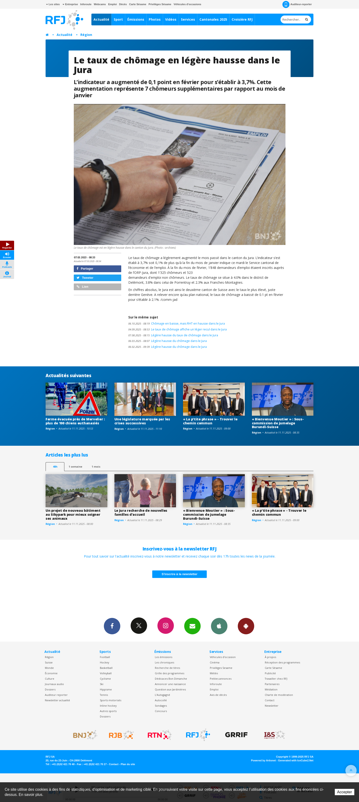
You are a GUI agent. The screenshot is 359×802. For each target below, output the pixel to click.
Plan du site (128, 764)
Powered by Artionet (263, 760)
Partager (85, 268)
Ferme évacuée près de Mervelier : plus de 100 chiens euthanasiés (75, 421)
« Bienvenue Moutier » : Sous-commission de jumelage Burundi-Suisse (278, 423)
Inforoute (86, 4)
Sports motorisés (110, 700)
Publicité (270, 673)
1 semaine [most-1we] (75, 466)
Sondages (161, 705)
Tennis (104, 694)
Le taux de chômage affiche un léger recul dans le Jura (177, 329)
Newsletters (192, 626)
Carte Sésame (137, 4)
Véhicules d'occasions (187, 4)
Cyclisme (105, 678)
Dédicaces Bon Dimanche (171, 678)
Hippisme (106, 689)
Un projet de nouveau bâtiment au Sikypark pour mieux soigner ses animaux (73, 514)
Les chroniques (164, 662)
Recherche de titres (167, 667)
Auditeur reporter (56, 694)
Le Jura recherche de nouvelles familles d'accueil (141, 512)
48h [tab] (55, 466)
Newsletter (271, 705)
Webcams (100, 4)
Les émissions (163, 657)
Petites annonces (220, 678)
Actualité (101, 19)
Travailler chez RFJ (276, 678)
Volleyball (106, 673)
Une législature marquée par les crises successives (142, 421)
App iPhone (219, 626)
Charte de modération (279, 694)
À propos (270, 657)
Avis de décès (218, 694)
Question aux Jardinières (170, 689)
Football (105, 657)
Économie (51, 673)
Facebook (112, 626)
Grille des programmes (169, 673)
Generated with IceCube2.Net (295, 760)
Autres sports (108, 711)
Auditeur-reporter (297, 4)
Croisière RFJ (242, 19)
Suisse (49, 662)
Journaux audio (54, 684)
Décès (123, 4)
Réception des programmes (282, 662)
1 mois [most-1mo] (96, 466)
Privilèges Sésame (159, 4)
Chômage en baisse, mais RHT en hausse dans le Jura (176, 323)
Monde (49, 667)
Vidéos (170, 19)
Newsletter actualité (57, 700)
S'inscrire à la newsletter (179, 574)
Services (188, 19)
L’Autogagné (162, 694)
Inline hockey (108, 705)
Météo (214, 673)
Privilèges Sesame (221, 667)
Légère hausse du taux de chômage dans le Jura (173, 335)
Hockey (104, 662)
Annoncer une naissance (170, 684)
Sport (118, 19)
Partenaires (272, 684)
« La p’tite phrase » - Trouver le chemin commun (210, 421)
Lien (82, 286)
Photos (155, 19)
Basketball (106, 667)
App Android (246, 626)
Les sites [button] (53, 4)
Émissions (135, 19)
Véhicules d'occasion (223, 657)
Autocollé (161, 700)
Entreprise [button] (70, 4)
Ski (101, 684)
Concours (161, 711)
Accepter (344, 792)
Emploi (112, 4)
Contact (269, 700)
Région (86, 34)
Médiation (271, 689)
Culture (49, 678)
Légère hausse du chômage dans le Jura (167, 341)
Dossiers (50, 689)
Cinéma (214, 662)
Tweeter (85, 277)
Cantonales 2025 (213, 19)
